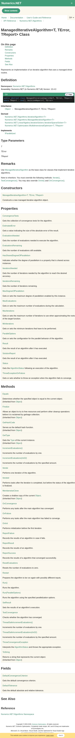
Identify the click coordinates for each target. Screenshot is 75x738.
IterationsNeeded (10, 268)
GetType (6, 435)
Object (7, 109)
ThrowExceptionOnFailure (14, 373)
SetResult (7, 603)
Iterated (6, 478)
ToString (6, 652)
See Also (9, 64)
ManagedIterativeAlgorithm (16, 170)
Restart (6, 573)
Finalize (6, 407)
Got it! (61, 735)
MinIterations (8, 324)
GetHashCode (9, 422)
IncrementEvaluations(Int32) (15, 458)
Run (5, 583)
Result (5, 343)
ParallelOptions (9, 334)
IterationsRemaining (11, 281)
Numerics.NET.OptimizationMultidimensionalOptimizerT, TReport (34, 126)
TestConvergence (9, 181)
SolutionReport (9, 353)
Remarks (9, 50)
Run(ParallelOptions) (12, 593)
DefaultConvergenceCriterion (15, 676)
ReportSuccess (9, 553)
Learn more (49, 735)
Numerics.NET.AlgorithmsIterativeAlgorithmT (25, 117)
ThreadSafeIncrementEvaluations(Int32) (20, 632)
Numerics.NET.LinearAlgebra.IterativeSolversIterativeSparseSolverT (35, 123)
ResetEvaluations (10, 563)
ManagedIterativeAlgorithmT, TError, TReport (23, 195)
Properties (9, 56)
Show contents (11, 11)
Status (5, 363)
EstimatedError (9, 226)
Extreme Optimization (39, 724)
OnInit (41, 181)
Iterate (56, 178)
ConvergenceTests (11, 216)
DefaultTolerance (10, 686)
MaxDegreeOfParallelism (13, 291)
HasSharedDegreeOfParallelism (16, 255)
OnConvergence (56, 181)
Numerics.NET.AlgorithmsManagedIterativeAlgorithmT (29, 120)
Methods (8, 59)
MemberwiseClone (11, 491)
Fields (7, 62)
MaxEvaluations (9, 301)
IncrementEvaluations (13, 448)
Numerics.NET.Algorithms (24, 86)
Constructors (10, 53)
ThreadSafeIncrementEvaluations (18, 622)
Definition (9, 47)
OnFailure (7, 513)
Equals (6, 394)
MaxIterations (8, 311)
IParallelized (10, 133)
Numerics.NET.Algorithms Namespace (17, 714)
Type (12, 440)
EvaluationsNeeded (11, 236)
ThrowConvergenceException (15, 642)
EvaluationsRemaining (12, 246)
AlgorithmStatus (17, 368)
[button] (72, 3)
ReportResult (8, 543)
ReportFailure (8, 533)
